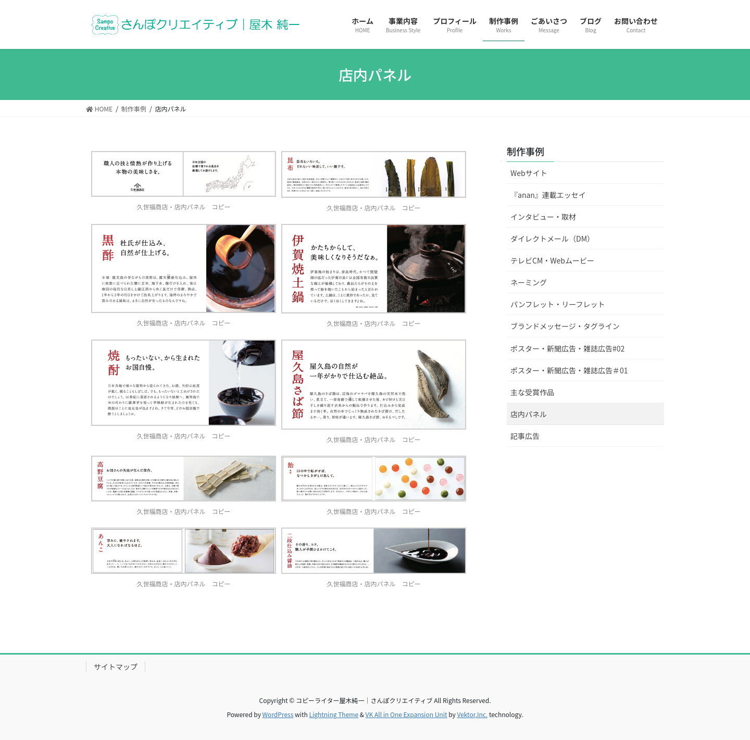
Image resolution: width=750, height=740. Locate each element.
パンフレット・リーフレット (557, 304)
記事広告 (525, 436)
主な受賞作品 (532, 392)
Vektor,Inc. (472, 714)
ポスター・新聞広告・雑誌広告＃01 (569, 370)
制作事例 (525, 151)
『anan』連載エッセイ (548, 195)
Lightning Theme (333, 714)
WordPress (278, 714)
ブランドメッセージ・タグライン (565, 326)
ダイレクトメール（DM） (552, 238)
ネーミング (528, 282)
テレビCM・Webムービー (552, 260)
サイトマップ (116, 666)
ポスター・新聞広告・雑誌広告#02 (567, 348)
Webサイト (528, 173)
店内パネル (528, 414)
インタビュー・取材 (543, 216)
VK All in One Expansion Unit (406, 714)
